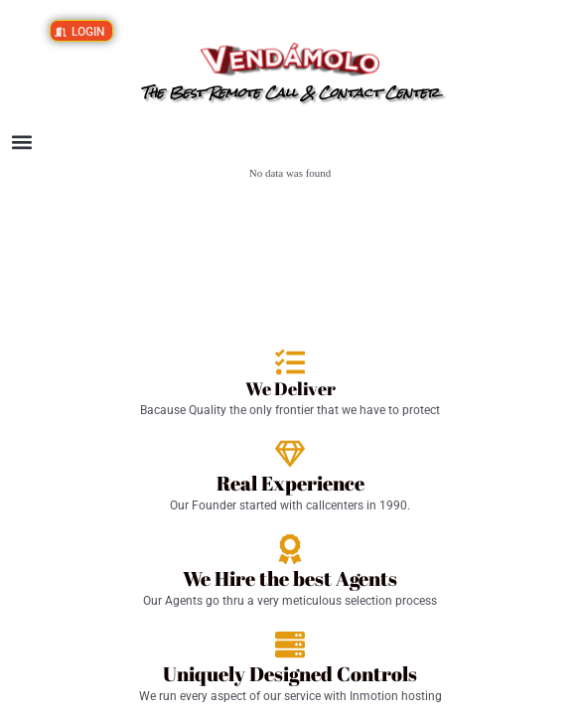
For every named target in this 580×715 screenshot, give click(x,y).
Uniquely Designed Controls (290, 673)
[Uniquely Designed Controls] (290, 644)
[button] (21, 142)
